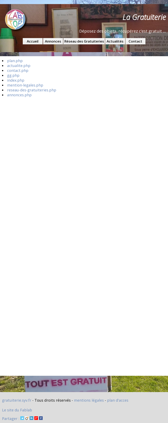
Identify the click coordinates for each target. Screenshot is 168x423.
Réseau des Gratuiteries (84, 41)
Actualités (115, 41)
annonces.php (19, 94)
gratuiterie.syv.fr (16, 400)
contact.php (17, 70)
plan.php (15, 60)
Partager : (22, 418)
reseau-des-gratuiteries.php (31, 90)
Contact (135, 41)
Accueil (32, 41)
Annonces (53, 41)
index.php (15, 80)
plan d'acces (117, 400)
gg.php (13, 75)
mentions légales (89, 400)
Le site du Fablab (17, 410)
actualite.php (18, 65)
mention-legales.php (25, 85)
